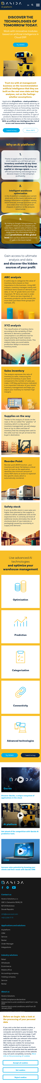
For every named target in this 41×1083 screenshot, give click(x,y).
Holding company (8, 977)
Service (4, 936)
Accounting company (9, 973)
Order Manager (7, 943)
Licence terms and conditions (13, 1011)
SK (28, 5)
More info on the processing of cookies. (19, 1054)
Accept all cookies (20, 1063)
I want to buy (11, 130)
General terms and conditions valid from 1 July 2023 (19, 1003)
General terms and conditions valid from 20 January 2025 (18, 1007)
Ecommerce (6, 966)
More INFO (30, 130)
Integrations (6, 947)
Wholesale (5, 963)
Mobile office (6, 970)
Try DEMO (20, 44)
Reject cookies (21, 1077)
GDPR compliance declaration (13, 999)
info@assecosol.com (9, 914)
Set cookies (20, 1070)
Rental (3, 940)
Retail (3, 959)
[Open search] (32, 5)
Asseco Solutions (8, 996)
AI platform (5, 929)
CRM (3, 933)
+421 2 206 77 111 (7, 917)
